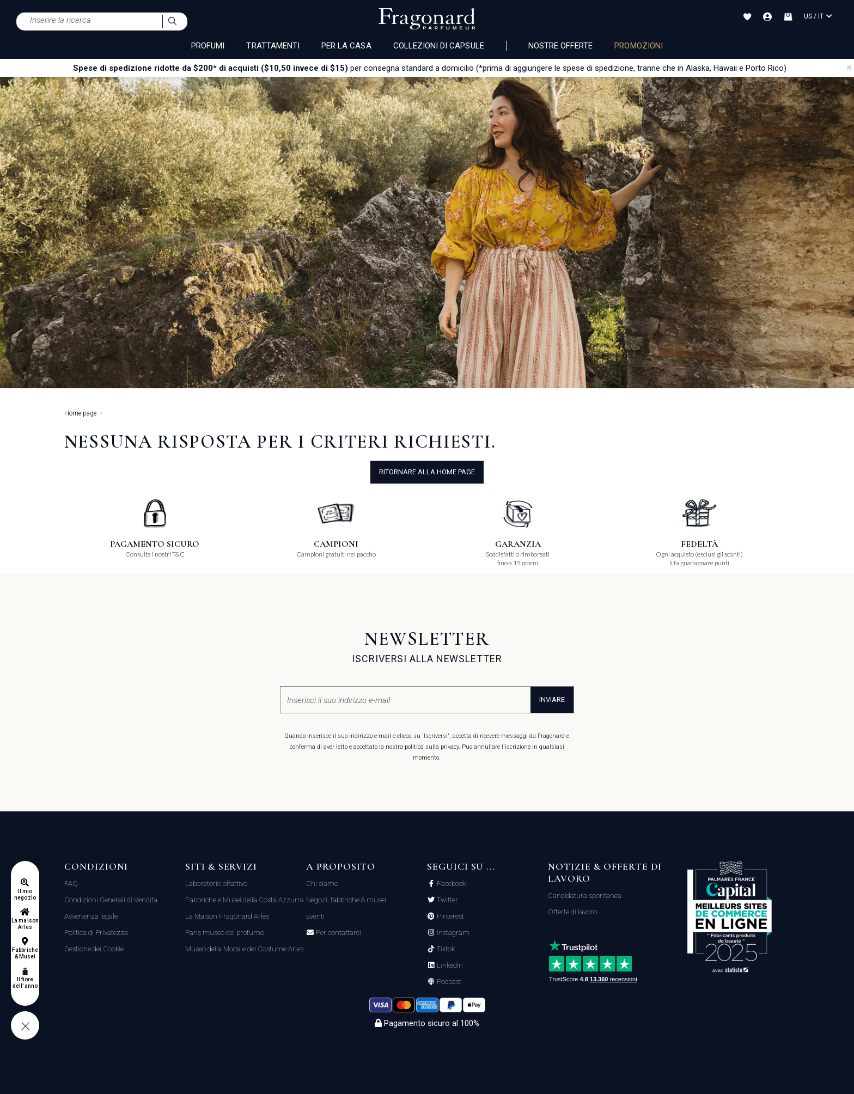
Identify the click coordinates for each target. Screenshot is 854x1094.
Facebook (450, 884)
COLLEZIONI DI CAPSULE (438, 46)
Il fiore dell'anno (25, 982)
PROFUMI (207, 46)
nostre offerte (560, 46)
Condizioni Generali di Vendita (110, 900)
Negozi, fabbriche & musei (346, 900)
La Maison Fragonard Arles (227, 916)
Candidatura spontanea (584, 895)
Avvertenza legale (91, 916)
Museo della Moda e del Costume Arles (244, 949)
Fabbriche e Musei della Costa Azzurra (244, 900)
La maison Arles (24, 924)
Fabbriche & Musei (25, 953)
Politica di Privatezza (96, 932)
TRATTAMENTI (273, 46)
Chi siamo (322, 883)
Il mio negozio (24, 894)
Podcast (448, 982)
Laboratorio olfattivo (216, 883)
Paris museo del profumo (224, 932)
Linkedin (449, 965)
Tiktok (445, 949)
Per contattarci (337, 933)
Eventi (315, 916)
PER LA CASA (346, 46)
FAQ (71, 883)
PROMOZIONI (638, 46)
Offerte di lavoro (572, 912)
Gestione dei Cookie (94, 949)
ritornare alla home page (427, 472)
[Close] (849, 67)
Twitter (446, 900)
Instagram (452, 933)
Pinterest (449, 916)
